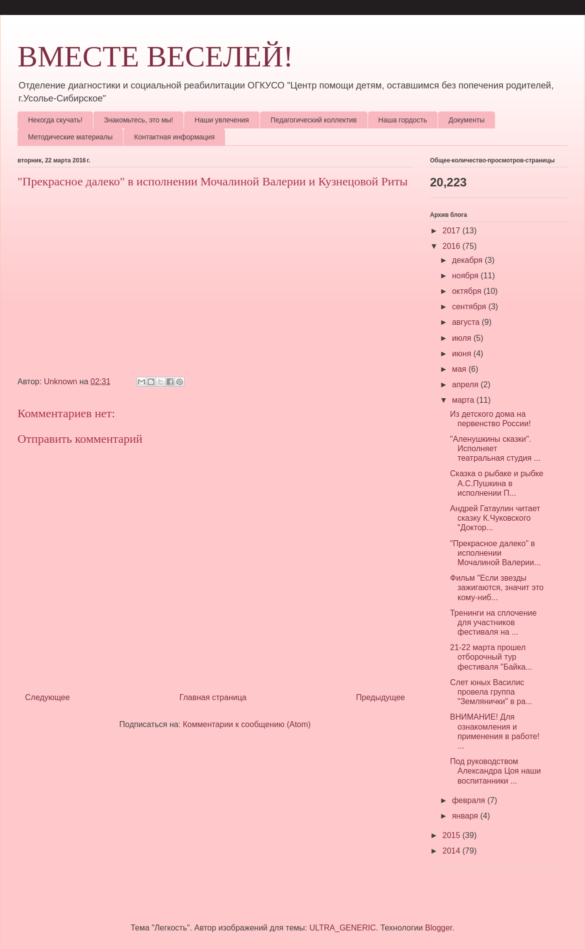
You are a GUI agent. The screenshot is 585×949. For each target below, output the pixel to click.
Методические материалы (70, 137)
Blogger (438, 928)
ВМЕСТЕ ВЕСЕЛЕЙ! (156, 56)
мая (460, 369)
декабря (468, 260)
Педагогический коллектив (313, 120)
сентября (470, 306)
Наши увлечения (221, 120)
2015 (452, 835)
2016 (452, 246)
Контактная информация (174, 137)
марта (464, 400)
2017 (452, 230)
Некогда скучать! (55, 120)
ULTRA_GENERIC (343, 928)
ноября (466, 275)
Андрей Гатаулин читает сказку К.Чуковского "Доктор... (495, 518)
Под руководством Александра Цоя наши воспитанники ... (495, 771)
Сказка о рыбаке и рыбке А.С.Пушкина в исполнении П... (497, 483)
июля (463, 338)
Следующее (47, 697)
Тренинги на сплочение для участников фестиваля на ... (493, 622)
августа (467, 322)
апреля (466, 384)
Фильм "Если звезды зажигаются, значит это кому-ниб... (497, 587)
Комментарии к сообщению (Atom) (247, 724)
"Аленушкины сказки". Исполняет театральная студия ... (495, 448)
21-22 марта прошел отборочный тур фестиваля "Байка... (491, 657)
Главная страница (213, 697)
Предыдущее (380, 697)
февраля (470, 800)
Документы (466, 120)
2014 (452, 851)
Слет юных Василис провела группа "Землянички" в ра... (491, 692)
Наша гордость (403, 120)
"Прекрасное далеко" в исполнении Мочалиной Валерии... (495, 553)
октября (468, 291)
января (466, 816)
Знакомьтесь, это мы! (138, 120)
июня (463, 353)
